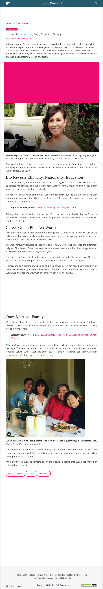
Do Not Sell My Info (63, 578)
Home (9, 23)
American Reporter (15, 473)
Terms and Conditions (26, 575)
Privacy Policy (42, 575)
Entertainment (22, 23)
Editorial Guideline (57, 575)
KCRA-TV (31, 473)
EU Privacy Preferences (43, 578)
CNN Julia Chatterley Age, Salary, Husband (56, 207)
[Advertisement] (51, 80)
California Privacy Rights (77, 575)
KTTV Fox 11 (44, 473)
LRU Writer (12, 39)
